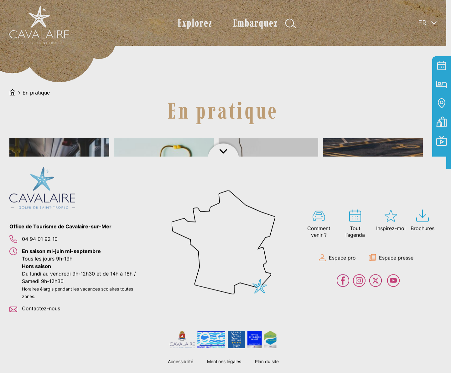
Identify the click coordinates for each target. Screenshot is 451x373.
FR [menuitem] (422, 23)
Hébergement (441, 84)
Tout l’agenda (441, 65)
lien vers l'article (60, 188)
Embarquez (253, 23)
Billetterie (441, 122)
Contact (441, 159)
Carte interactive (441, 103)
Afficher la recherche (288, 23)
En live (441, 140)
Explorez (192, 23)
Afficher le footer (225, 365)
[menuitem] (427, 22)
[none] (427, 37)
